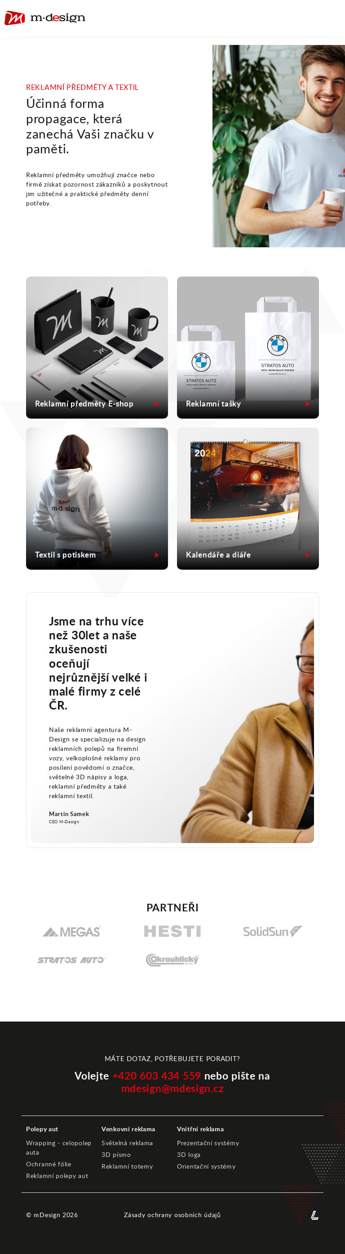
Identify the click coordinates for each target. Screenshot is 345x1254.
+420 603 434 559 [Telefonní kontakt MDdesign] (156, 1076)
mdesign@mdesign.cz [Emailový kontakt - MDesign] (172, 1088)
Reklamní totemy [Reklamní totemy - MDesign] (127, 1166)
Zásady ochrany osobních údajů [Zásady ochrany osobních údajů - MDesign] (172, 1215)
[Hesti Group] (172, 931)
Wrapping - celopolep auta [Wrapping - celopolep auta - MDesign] (59, 1148)
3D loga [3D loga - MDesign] (189, 1154)
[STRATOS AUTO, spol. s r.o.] (72, 960)
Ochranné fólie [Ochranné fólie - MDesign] (48, 1164)
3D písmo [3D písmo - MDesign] (116, 1154)
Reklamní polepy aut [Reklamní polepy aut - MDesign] (57, 1176)
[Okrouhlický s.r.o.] (172, 960)
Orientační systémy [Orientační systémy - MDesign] (206, 1166)
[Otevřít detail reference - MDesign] (97, 404)
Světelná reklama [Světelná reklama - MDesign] (127, 1143)
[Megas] (72, 931)
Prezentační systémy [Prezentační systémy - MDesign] (208, 1143)
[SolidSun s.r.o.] (273, 931)
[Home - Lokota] (44, 18)
